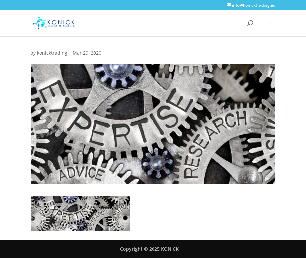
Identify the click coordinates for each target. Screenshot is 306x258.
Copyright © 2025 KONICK (149, 249)
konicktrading (52, 53)
